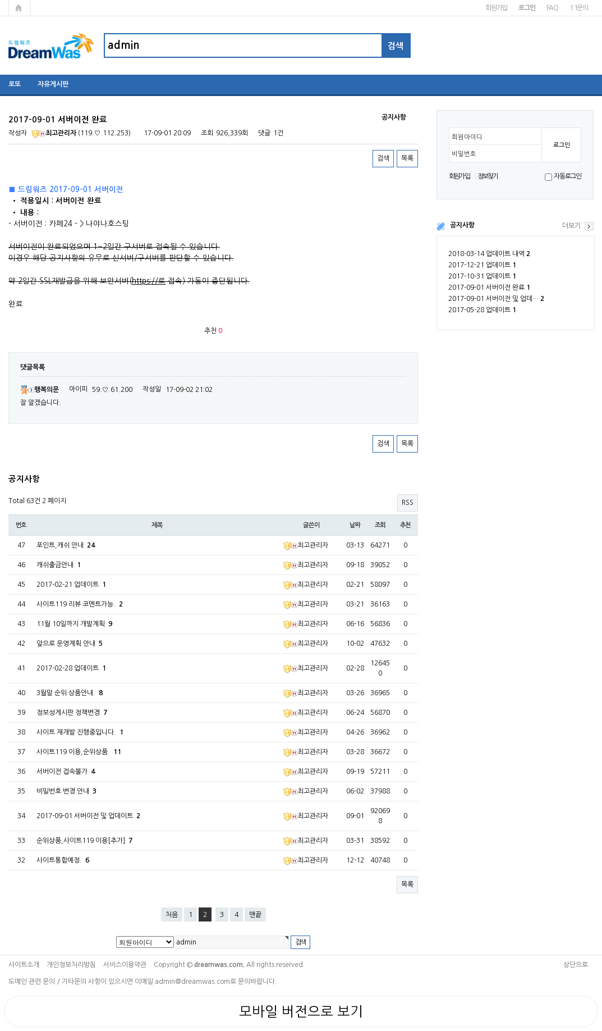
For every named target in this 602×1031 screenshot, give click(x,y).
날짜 (355, 525)
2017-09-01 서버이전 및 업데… (496, 298)
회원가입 (496, 7)
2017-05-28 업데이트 (482, 310)
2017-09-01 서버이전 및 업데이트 (88, 816)
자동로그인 (567, 176)
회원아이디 (467, 137)
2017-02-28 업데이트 (71, 668)
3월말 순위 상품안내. (69, 693)
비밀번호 (464, 153)
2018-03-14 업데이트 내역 (489, 253)
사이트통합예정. (62, 860)
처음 (172, 914)
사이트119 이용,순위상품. (78, 752)
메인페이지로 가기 (19, 8)
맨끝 (255, 914)
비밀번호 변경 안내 (66, 791)
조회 (380, 525)
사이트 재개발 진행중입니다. (79, 732)
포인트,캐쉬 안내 (65, 545)
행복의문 (39, 389)
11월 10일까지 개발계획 (74, 624)
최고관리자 (53, 133)
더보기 (571, 225)
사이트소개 (23, 964)
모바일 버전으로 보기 (301, 1011)
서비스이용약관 (124, 964)
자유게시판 (53, 84)
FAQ (552, 7)
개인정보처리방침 (71, 964)
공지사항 (462, 225)
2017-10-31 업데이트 (482, 276)
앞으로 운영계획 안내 (69, 643)
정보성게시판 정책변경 (71, 712)
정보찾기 (487, 176)
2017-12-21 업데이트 (482, 265)
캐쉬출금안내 (58, 565)
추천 (405, 525)
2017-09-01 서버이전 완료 (489, 287)
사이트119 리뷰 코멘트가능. (79, 604)
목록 (407, 158)
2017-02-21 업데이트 (71, 584)
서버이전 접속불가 (65, 771)
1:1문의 (578, 7)
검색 (383, 158)
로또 (14, 84)
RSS (407, 502)
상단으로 (575, 964)
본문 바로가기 (0, 0)
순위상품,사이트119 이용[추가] (84, 840)
